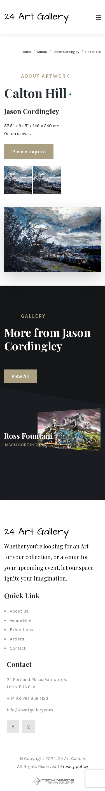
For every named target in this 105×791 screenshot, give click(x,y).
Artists (42, 52)
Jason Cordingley (66, 52)
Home (26, 52)
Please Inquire (29, 151)
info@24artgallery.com (30, 709)
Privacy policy (74, 766)
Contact (17, 648)
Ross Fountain (28, 436)
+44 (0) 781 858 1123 (27, 698)
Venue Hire (20, 620)
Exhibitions (21, 629)
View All (20, 376)
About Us (19, 611)
